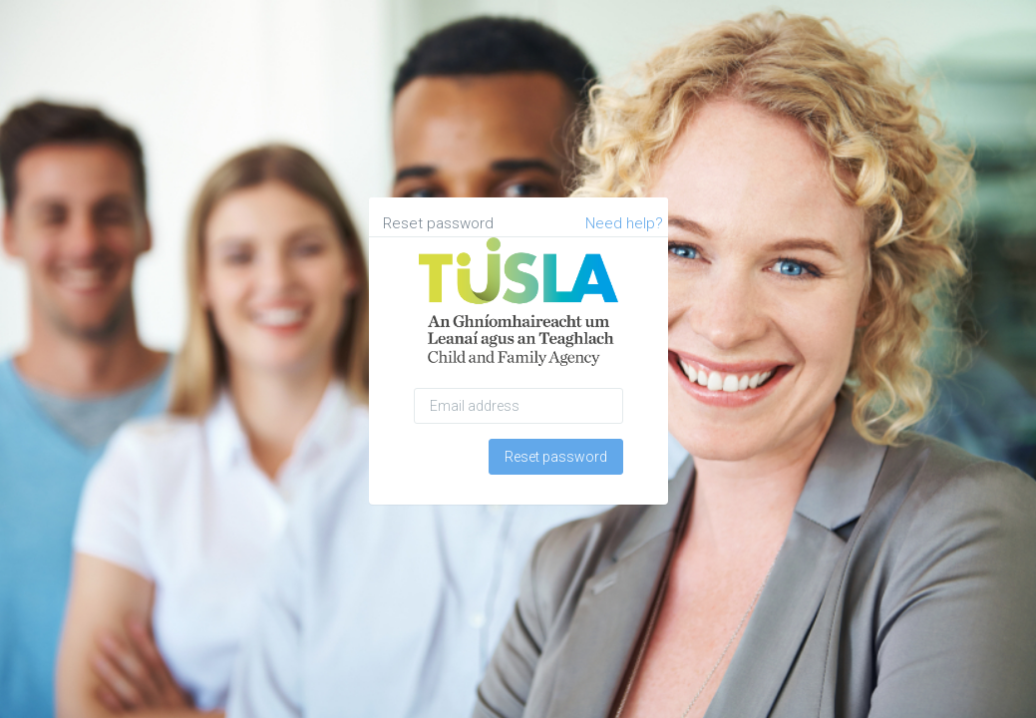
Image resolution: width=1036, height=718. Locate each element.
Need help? (624, 223)
